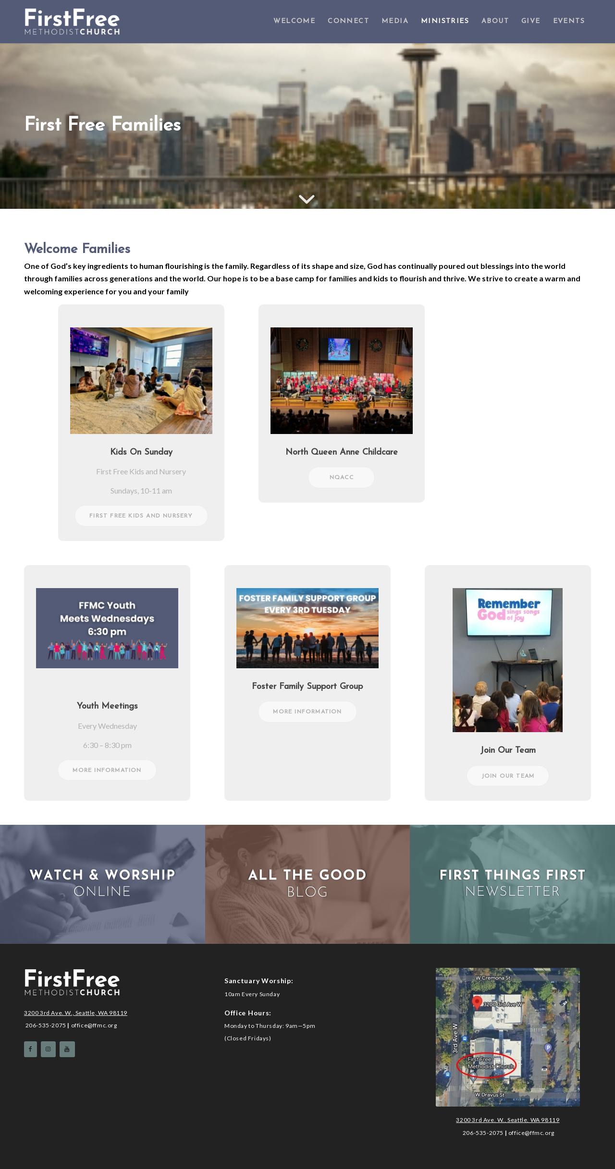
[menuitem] (294, 21)
